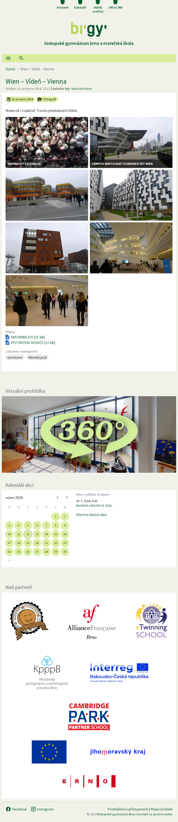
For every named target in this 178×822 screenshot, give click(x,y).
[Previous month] (57, 497)
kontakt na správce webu (154, 814)
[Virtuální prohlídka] (89, 434)
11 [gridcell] (18, 534)
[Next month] (66, 497)
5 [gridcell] (28, 525)
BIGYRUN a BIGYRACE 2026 (93, 505)
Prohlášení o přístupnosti (128, 809)
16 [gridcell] (65, 534)
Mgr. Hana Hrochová (78, 88)
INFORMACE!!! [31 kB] (25, 337)
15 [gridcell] (55, 534)
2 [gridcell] (65, 516)
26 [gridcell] (27, 551)
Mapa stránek (161, 809)
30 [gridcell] (65, 551)
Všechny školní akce (91, 514)
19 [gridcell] (27, 543)
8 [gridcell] (55, 525)
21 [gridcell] (46, 543)
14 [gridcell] (46, 534)
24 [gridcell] (9, 551)
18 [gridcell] (18, 543)
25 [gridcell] (18, 551)
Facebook (16, 809)
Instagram (42, 809)
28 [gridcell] (46, 551)
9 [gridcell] (65, 525)
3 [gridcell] (9, 525)
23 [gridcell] (65, 543)
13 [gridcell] (37, 534)
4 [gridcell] (18, 525)
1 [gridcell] (55, 516)
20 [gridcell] (37, 543)
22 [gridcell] (55, 543)
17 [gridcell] (9, 543)
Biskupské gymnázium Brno (116, 814)
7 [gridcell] (46, 525)
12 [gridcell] (27, 534)
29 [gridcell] (55, 551)
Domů (10, 69)
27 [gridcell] (37, 551)
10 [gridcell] (9, 534)
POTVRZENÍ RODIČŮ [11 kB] (30, 342)
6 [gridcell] (37, 525)
